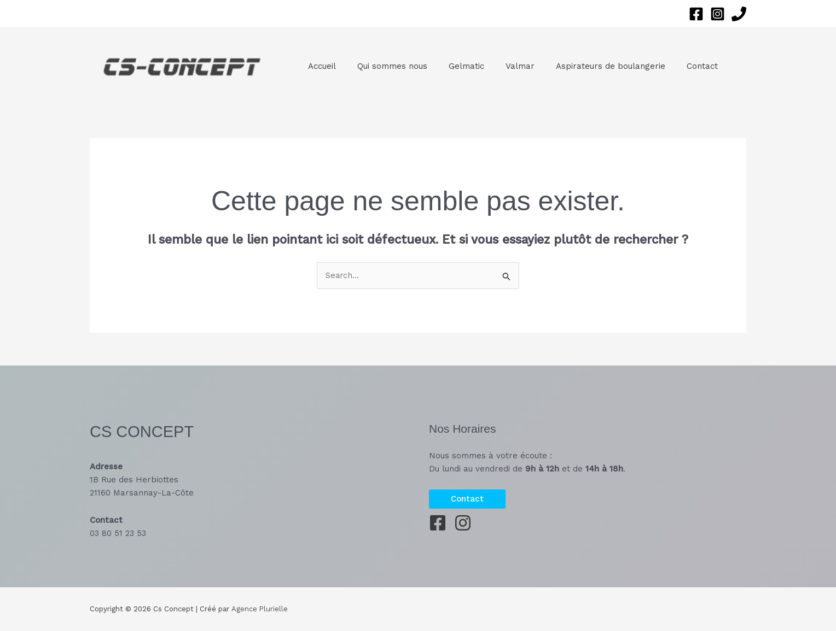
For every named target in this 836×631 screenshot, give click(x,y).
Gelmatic (454, 66)
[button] (467, 499)
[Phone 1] (739, 14)
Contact (674, 66)
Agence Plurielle (259, 609)
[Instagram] (717, 14)
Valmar (502, 66)
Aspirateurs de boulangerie (588, 66)
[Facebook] (696, 14)
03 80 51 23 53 (118, 533)
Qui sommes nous (385, 66)
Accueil (319, 66)
